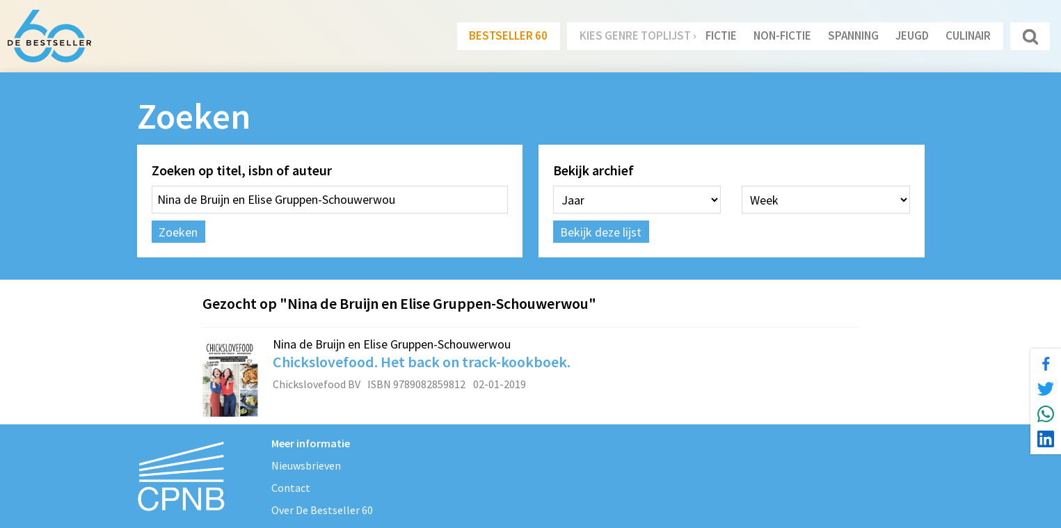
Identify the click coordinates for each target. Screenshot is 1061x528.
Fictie (721, 35)
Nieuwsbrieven (306, 465)
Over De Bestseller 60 (322, 510)
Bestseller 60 (508, 35)
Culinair (968, 35)
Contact (290, 488)
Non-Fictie (782, 35)
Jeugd (912, 35)
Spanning (853, 35)
